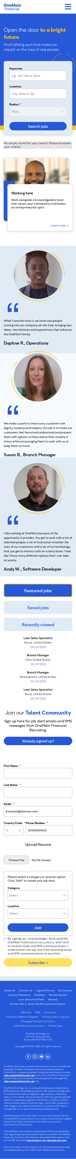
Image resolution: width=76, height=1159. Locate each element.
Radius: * (15, 104)
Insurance (50, 1012)
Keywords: (15, 68)
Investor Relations (20, 994)
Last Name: (12, 784)
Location (13, 906)
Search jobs (38, 126)
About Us (9, 990)
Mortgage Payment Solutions (38, 1021)
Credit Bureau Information (29, 1025)
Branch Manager (38, 655)
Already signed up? (38, 741)
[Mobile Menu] (68, 5)
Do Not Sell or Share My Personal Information (38, 1003)
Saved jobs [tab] (38, 607)
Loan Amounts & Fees (31, 999)
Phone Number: (37, 823)
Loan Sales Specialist (38, 638)
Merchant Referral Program (22, 1016)
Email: (9, 803)
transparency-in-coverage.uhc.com (46, 1140)
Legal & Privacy (45, 990)
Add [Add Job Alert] (38, 927)
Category (14, 888)
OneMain (39, 994)
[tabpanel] (38, 668)
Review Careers (58, 994)
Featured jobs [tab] (38, 590)
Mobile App (55, 1025)
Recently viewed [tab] (38, 624)
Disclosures (65, 990)
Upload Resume (38, 844)
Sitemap (53, 999)
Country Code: (14, 823)
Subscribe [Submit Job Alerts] (36, 962)
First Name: (12, 765)
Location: (15, 86)
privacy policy (44, 942)
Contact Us (26, 990)
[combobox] (38, 93)
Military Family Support (56, 1016)
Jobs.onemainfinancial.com (19, 1075)
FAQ (37, 1012)
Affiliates (26, 1012)
